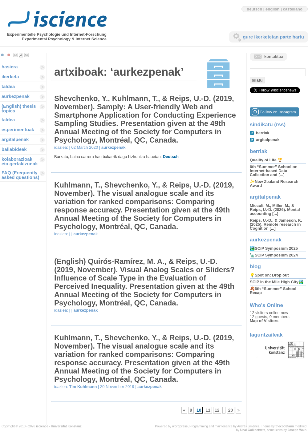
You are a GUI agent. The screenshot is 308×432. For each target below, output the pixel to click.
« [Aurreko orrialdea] (184, 410)
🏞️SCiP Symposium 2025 (274, 248)
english (272, 9)
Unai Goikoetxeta (252, 430)
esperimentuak (18, 129)
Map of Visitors (264, 320)
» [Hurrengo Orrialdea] (238, 410)
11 (207, 410)
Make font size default (20, 55)
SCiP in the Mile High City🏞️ (276, 282)
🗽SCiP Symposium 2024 (274, 255)
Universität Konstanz (66, 426)
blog (255, 266)
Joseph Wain (297, 430)
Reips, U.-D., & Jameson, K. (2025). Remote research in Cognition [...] (276, 224)
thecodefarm (284, 426)
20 (230, 410)
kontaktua (273, 56)
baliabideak (14, 149)
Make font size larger (26, 55)
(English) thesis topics (19, 108)
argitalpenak (15, 139)
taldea (8, 86)
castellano (292, 9)
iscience (42, 426)
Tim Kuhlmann (83, 386)
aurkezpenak (16, 96)
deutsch (254, 9)
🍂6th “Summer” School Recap (273, 290)
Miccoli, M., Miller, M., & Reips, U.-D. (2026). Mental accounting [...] (275, 209)
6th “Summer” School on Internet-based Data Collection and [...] (274, 170)
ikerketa (10, 76)
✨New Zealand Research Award (274, 183)
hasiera (10, 66)
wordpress (180, 426)
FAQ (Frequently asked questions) (20, 175)
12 (217, 410)
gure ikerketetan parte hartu (273, 36)
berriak (262, 133)
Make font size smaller (15, 55)
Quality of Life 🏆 (266, 160)
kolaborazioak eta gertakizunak (20, 161)
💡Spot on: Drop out (269, 275)
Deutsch (171, 156)
